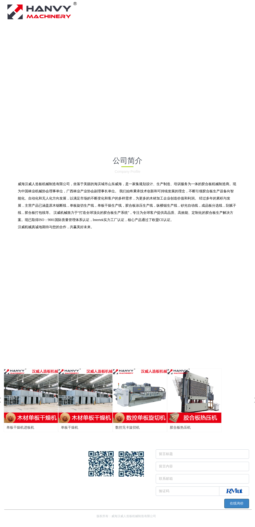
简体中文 (237, 4)
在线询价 (237, 503)
